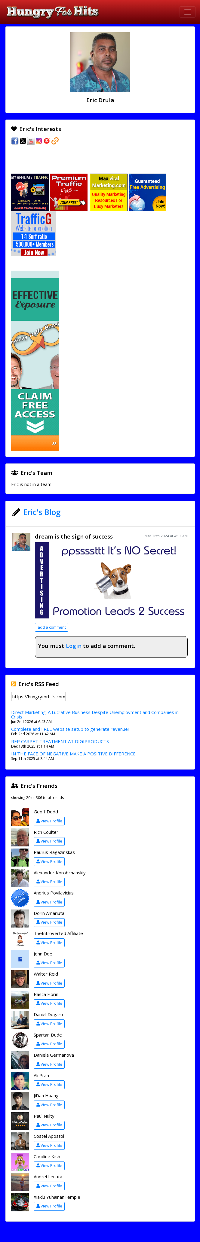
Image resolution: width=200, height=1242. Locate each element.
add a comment (52, 627)
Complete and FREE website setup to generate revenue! (70, 729)
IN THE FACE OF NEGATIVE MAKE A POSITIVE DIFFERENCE (73, 754)
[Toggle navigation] (187, 12)
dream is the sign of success (74, 536)
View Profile (49, 821)
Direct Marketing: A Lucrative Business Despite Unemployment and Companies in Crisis (95, 714)
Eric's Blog (42, 512)
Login (74, 645)
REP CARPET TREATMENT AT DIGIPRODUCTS (60, 741)
